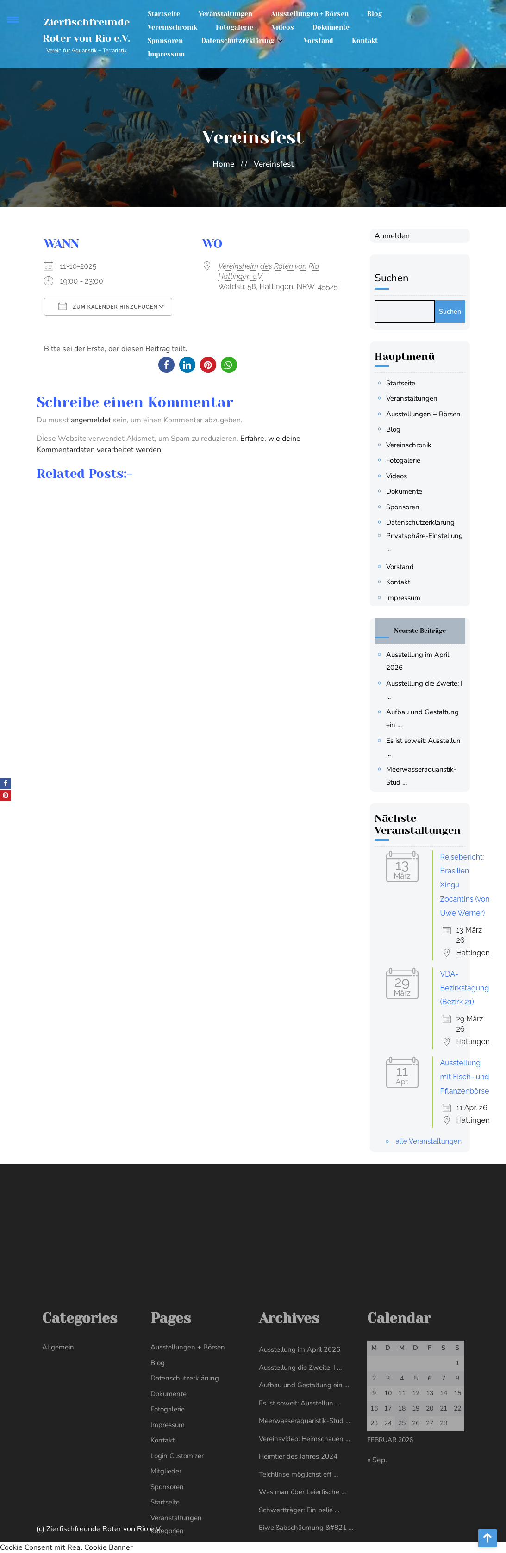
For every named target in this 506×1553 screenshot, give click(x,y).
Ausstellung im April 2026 (299, 1498)
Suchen (393, 278)
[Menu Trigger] (12, 19)
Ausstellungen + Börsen (310, 12)
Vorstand (318, 39)
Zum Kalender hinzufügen (108, 306)
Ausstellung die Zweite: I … (300, 1516)
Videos (283, 26)
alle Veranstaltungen (431, 1141)
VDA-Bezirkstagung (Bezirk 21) (466, 988)
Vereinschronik (172, 26)
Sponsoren (165, 39)
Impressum (166, 52)
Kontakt (365, 39)
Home (223, 164)
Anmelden (394, 236)
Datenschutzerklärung (237, 39)
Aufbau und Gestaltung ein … (304, 1533)
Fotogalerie (234, 26)
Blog (374, 12)
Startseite (164, 12)
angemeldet (91, 420)
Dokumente (331, 26)
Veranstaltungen (225, 12)
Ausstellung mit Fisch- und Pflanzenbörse (466, 1076)
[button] (166, 365)
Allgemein (58, 1495)
